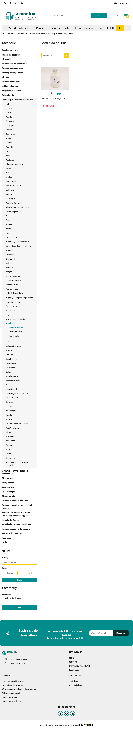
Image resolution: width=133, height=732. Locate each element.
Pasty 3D (9, 147)
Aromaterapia (8, 487)
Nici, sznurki (10, 259)
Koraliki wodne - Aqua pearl (17, 423)
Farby (9, 104)
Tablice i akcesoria (10, 86)
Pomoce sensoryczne (12, 68)
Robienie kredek (12, 389)
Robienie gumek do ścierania (17, 393)
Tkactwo (9, 406)
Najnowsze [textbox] (47, 55)
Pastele (9, 117)
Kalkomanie (10, 254)
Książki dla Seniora (11, 520)
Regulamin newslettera (12, 701)
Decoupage (11, 411)
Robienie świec (12, 385)
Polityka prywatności (11, 693)
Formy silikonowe (13, 302)
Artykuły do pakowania (15, 319)
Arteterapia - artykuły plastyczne (18, 100)
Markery (10, 130)
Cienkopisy (10, 125)
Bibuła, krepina (12, 211)
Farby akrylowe (15, 332)
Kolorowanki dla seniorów (14, 64)
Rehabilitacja (8, 95)
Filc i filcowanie (12, 306)
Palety (8, 168)
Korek (8, 220)
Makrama (10, 342)
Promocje (41, 28)
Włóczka (9, 267)
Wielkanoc (10, 432)
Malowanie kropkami (15, 346)
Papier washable (12, 216)
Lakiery (9, 143)
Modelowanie (12, 376)
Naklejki (9, 250)
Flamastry (10, 121)
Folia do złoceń (12, 237)
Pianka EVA (10, 229)
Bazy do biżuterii (12, 285)
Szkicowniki (10, 458)
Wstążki (9, 272)
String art (9, 355)
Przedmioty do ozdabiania (17, 242)
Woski (8, 155)
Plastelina (10, 160)
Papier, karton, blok (13, 203)
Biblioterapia (7, 478)
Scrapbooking (12, 359)
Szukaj (19, 580)
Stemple (10, 194)
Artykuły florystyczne (14, 315)
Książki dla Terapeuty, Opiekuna (16, 524)
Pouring (10, 323)
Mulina (8, 263)
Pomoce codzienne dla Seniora (16, 529)
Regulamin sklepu (9, 697)
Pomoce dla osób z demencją (16, 501)
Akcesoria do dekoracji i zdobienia (20, 246)
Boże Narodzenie (13, 428)
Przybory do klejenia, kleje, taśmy (19, 297)
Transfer (9, 415)
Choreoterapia (8, 496)
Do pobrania (74, 670)
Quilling (9, 350)
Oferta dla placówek (83, 28)
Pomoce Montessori (11, 82)
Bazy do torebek (12, 289)
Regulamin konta (76, 685)
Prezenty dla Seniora (12, 533)
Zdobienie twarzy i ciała (15, 164)
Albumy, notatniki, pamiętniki (17, 207)
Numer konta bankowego (12, 685)
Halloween (10, 436)
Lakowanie (11, 368)
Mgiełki (8, 138)
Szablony (10, 199)
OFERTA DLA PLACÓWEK (79, 666)
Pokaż (19, 607)
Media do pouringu (17, 327)
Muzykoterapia (9, 483)
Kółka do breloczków (14, 293)
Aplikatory (10, 190)
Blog (120, 28)
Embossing (11, 363)
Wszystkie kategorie (18, 28)
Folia (8, 233)
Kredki (8, 112)
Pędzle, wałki (11, 181)
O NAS (71, 658)
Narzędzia (10, 310)
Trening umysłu (10, 50)
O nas (99, 28)
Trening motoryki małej (12, 73)
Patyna (9, 151)
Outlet (67, 28)
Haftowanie (10, 402)
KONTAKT (73, 662)
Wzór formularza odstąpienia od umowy (19, 689)
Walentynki (10, 441)
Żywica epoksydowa (14, 280)
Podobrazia (10, 173)
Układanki (6, 59)
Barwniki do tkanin (13, 186)
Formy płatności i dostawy (13, 681)
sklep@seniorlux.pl (19, 659)
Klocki (5, 77)
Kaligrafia (10, 372)
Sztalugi (9, 177)
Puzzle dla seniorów (12, 55)
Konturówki (11, 134)
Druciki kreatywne (13, 276)
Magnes (9, 224)
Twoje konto (74, 681)
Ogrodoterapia (8, 492)
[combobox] (55, 55)
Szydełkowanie (12, 398)
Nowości (56, 28)
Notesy (8, 449)
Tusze (9, 108)
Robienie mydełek (13, 380)
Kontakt (110, 28)
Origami (9, 419)
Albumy (9, 454)
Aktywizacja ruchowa (12, 91)
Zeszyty (9, 445)
